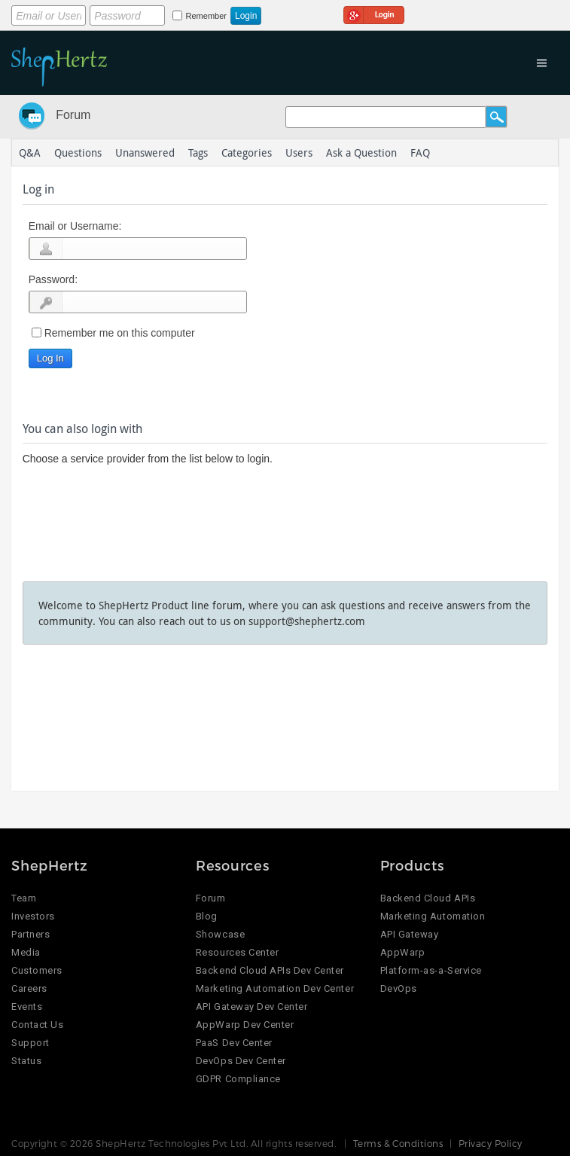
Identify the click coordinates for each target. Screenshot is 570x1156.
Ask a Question (361, 152)
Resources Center (237, 952)
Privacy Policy (491, 1143)
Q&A (30, 152)
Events (26, 1006)
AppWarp (402, 952)
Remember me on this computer (119, 333)
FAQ (420, 152)
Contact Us (37, 1024)
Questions (78, 152)
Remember (206, 15)
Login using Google (373, 13)
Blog (207, 916)
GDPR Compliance (238, 1078)
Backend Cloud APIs (427, 898)
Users (298, 152)
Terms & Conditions (398, 1143)
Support (30, 1042)
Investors (33, 916)
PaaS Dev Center (234, 1042)
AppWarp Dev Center (245, 1024)
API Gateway (409, 934)
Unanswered (145, 152)
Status (26, 1060)
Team (23, 898)
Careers (29, 988)
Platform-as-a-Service (431, 970)
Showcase (220, 934)
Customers (36, 970)
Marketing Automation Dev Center (275, 988)
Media (26, 952)
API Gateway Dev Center (251, 1006)
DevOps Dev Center (241, 1060)
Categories (246, 152)
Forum (73, 114)
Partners (30, 934)
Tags (198, 152)
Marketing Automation (432, 916)
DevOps (398, 988)
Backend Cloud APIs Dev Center (270, 970)
